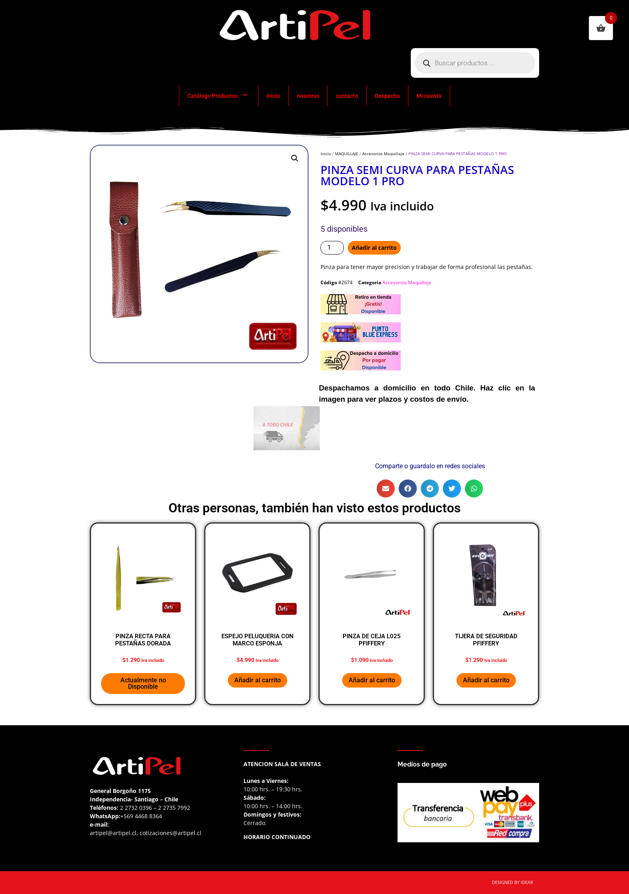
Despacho (387, 96)
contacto (347, 96)
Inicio (273, 96)
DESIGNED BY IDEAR (512, 882)
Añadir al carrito (374, 247)
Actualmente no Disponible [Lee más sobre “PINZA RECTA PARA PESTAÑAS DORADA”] (143, 683)
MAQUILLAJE (346, 153)
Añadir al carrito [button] (257, 680)
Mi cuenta (429, 96)
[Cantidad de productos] (332, 248)
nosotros (308, 96)
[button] (295, 158)
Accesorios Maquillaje (383, 153)
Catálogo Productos (218, 96)
